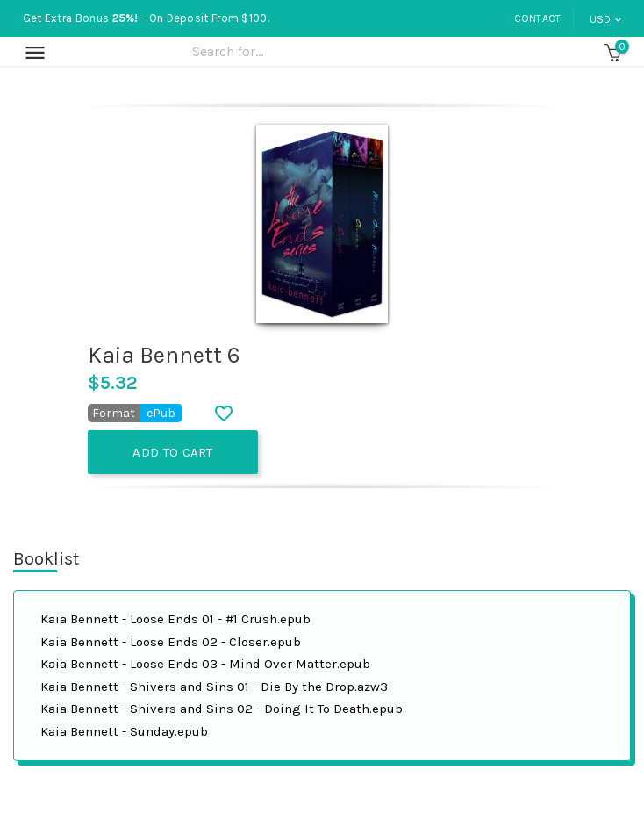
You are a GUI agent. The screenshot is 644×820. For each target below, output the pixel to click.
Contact (538, 18)
